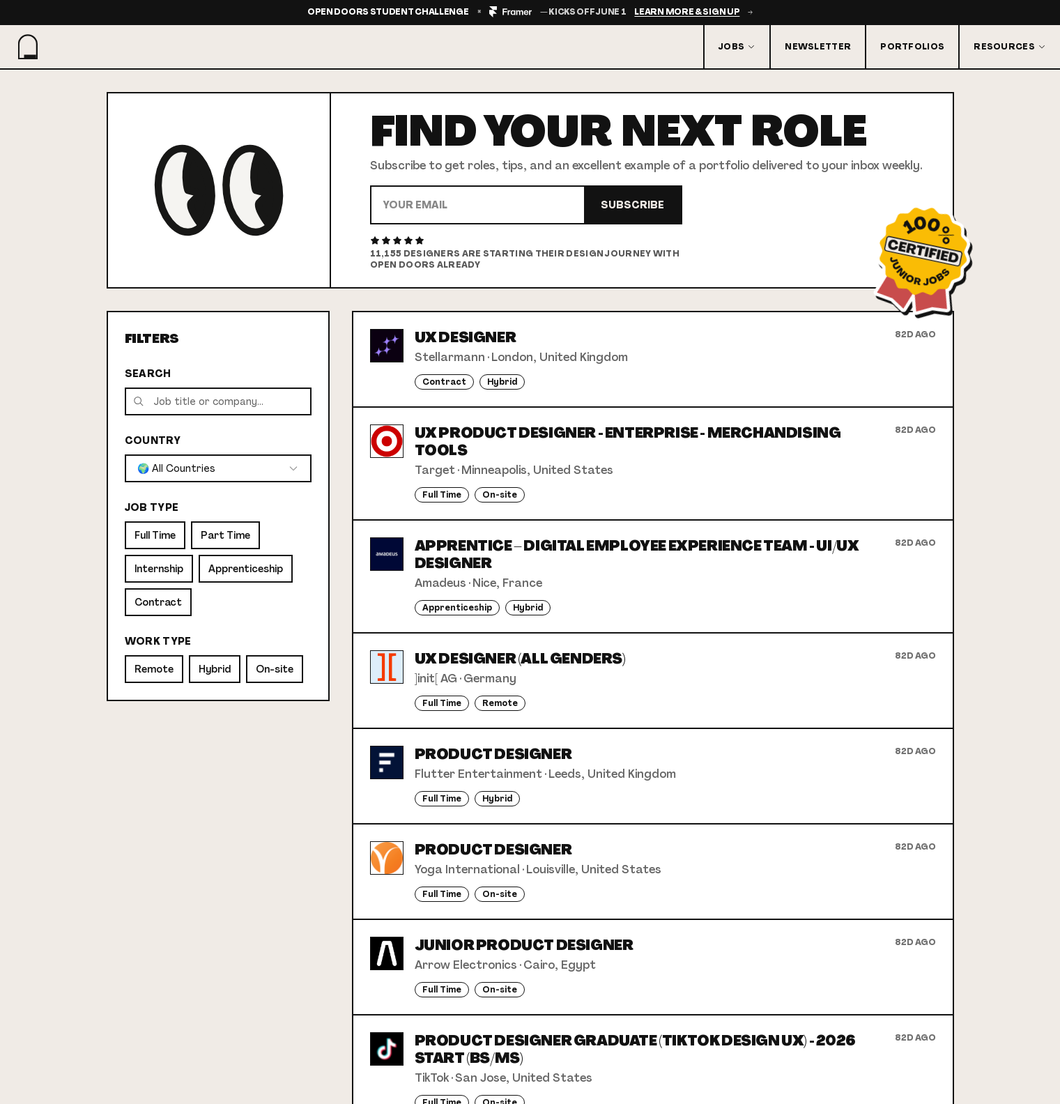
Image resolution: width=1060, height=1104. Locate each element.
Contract (158, 602)
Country (152, 440)
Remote (154, 669)
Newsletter (818, 46)
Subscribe (632, 205)
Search (148, 373)
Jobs (737, 46)
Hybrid (215, 669)
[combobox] (218, 468)
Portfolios (912, 46)
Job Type (152, 507)
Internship (159, 568)
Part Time (225, 535)
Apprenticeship (245, 568)
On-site (274, 669)
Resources (1010, 46)
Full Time (155, 535)
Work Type (158, 641)
